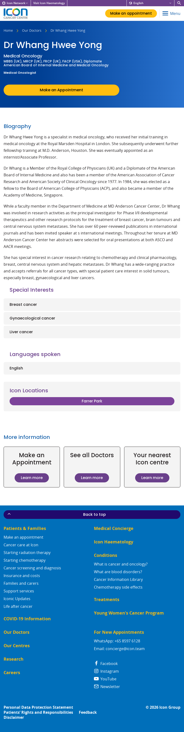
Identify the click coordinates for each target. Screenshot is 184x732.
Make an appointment (23, 537)
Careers (12, 672)
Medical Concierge (113, 528)
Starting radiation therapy (27, 552)
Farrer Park (92, 401)
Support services (19, 591)
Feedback (88, 712)
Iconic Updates (17, 598)
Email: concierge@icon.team (119, 648)
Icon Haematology (113, 541)
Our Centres (17, 645)
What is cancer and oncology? (121, 564)
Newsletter (107, 686)
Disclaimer (14, 717)
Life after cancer (18, 606)
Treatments (106, 599)
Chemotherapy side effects (118, 587)
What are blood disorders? (118, 571)
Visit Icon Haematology (49, 3)
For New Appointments (119, 632)
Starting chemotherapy (25, 560)
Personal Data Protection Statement (38, 707)
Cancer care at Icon (21, 544)
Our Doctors (31, 31)
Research (13, 659)
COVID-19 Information (27, 618)
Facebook (106, 663)
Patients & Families (25, 528)
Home (8, 31)
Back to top (56, 514)
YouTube (105, 679)
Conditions (105, 555)
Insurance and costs (22, 575)
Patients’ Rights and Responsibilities (38, 712)
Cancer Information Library (118, 579)
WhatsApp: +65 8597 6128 (117, 641)
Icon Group (169, 707)
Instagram (106, 671)
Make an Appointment (61, 90)
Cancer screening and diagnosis (32, 568)
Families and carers (21, 583)
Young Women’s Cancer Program (129, 612)
